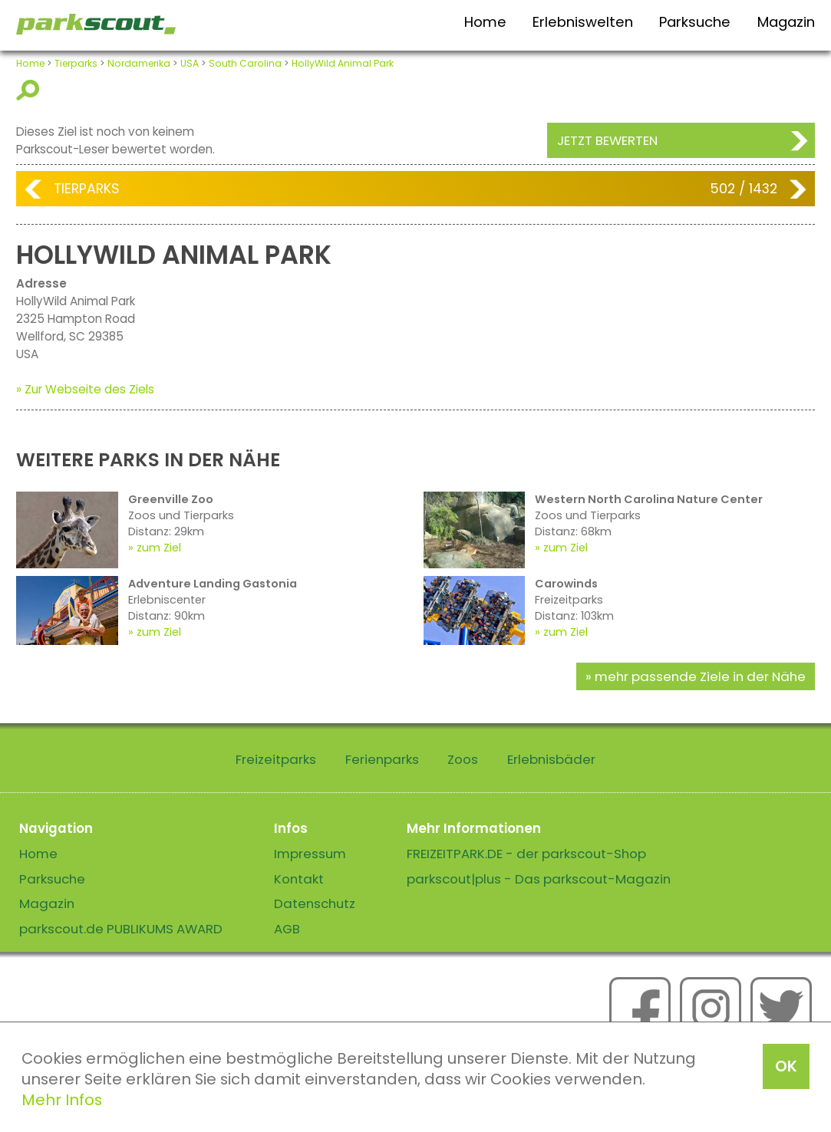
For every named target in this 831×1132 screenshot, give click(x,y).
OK (786, 1066)
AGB (287, 929)
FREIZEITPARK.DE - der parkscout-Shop (526, 853)
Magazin (786, 21)
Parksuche (694, 21)
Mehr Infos (61, 1100)
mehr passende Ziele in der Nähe (700, 676)
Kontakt (299, 879)
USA (189, 63)
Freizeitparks (276, 759)
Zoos (462, 759)
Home (485, 21)
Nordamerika (138, 63)
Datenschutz (314, 903)
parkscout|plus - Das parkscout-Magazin (539, 879)
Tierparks (75, 63)
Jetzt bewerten (607, 140)
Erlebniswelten (583, 21)
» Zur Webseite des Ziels (85, 389)
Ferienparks (382, 759)
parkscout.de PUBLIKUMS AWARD (121, 929)
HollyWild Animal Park (343, 63)
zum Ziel (159, 547)
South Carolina (245, 63)
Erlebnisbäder (551, 759)
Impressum (310, 853)
